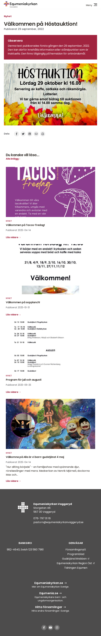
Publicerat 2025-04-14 (18, 230)
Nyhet (8, 16)
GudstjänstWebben (74, 559)
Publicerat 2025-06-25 (18, 384)
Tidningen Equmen (75, 568)
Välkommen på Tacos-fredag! (25, 225)
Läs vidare (12, 237)
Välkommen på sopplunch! (23, 302)
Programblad (75, 554)
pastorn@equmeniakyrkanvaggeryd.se (58, 522)
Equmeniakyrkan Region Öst (74, 563)
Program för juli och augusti (23, 380)
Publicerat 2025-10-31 (18, 307)
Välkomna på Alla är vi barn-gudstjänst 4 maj (35, 457)
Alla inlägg (12, 158)
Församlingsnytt (75, 549)
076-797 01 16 (42, 518)
